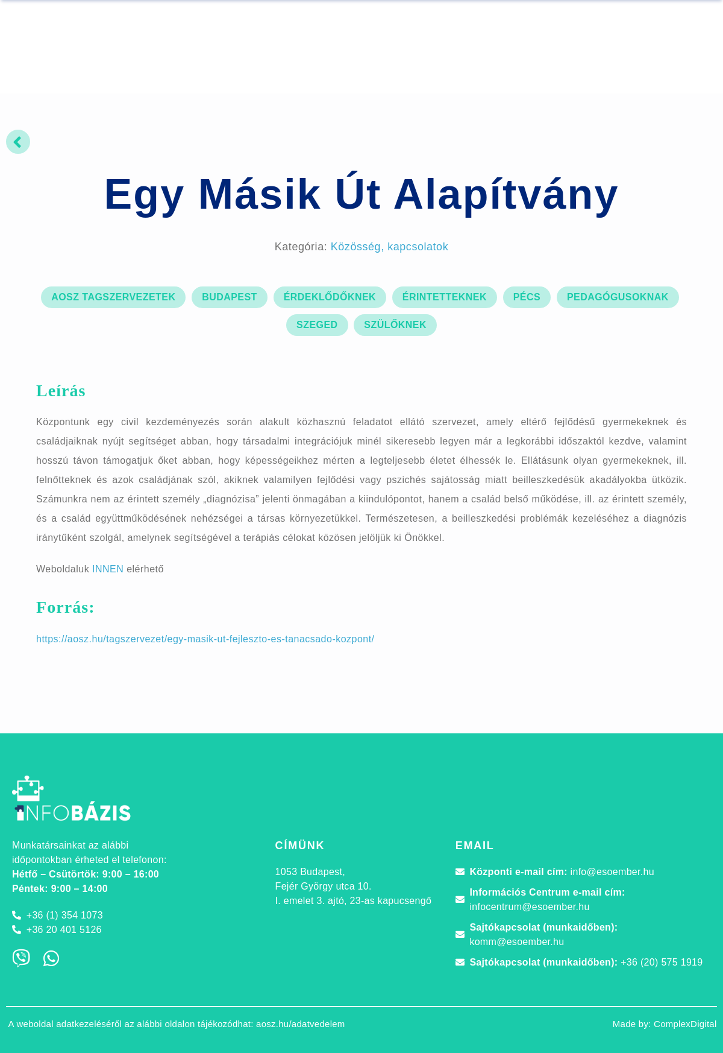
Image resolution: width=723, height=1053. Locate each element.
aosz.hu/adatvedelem (300, 1024)
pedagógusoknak (618, 297)
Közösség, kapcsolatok (389, 247)
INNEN (108, 569)
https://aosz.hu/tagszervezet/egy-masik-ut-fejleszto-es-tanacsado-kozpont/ (205, 639)
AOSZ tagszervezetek (113, 297)
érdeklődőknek (330, 297)
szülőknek (395, 325)
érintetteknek (444, 297)
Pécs (526, 297)
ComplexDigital (685, 1024)
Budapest (229, 297)
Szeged (317, 325)
